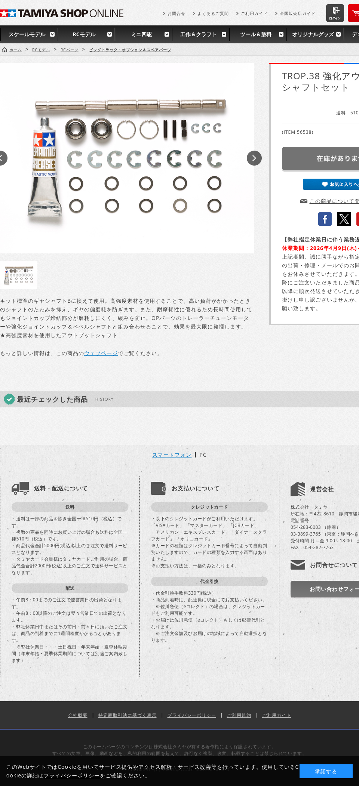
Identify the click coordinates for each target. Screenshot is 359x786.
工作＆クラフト (198, 34)
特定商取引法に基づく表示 (127, 715)
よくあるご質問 (213, 13)
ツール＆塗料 (255, 34)
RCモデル (84, 34)
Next (254, 158)
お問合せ (176, 13)
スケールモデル (27, 34)
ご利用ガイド (254, 13)
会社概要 (78, 715)
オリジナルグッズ (313, 34)
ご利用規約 (239, 715)
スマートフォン (171, 454)
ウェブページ (101, 353)
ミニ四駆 (141, 34)
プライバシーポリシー (192, 715)
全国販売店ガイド (298, 13)
